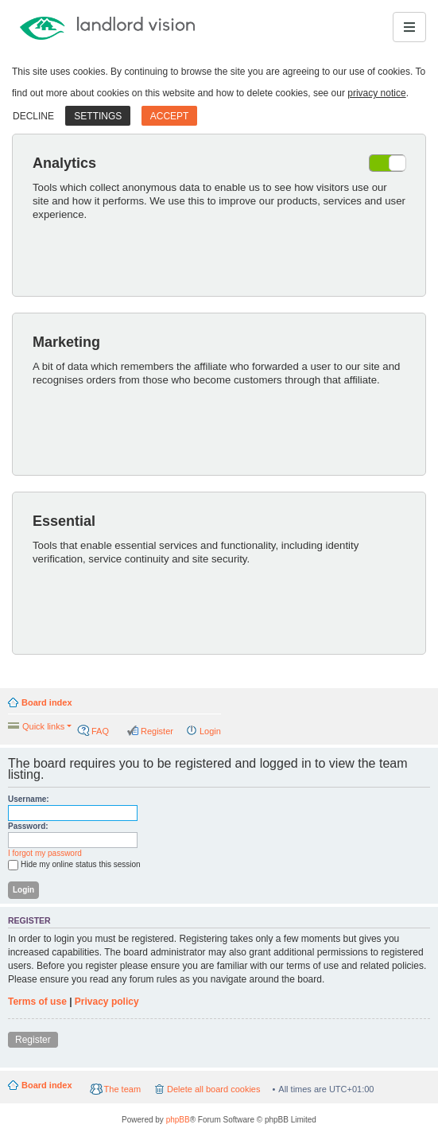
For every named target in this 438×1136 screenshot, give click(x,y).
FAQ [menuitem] (100, 731)
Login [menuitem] (210, 731)
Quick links (43, 726)
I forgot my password (45, 853)
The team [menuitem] (122, 1089)
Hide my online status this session (74, 865)
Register (33, 1039)
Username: (28, 799)
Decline (33, 116)
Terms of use (37, 1001)
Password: (28, 826)
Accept (169, 116)
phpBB (178, 1119)
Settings (98, 116)
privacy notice (376, 93)
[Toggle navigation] (409, 27)
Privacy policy (107, 1001)
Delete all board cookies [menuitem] (213, 1089)
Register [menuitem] (157, 731)
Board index (46, 702)
